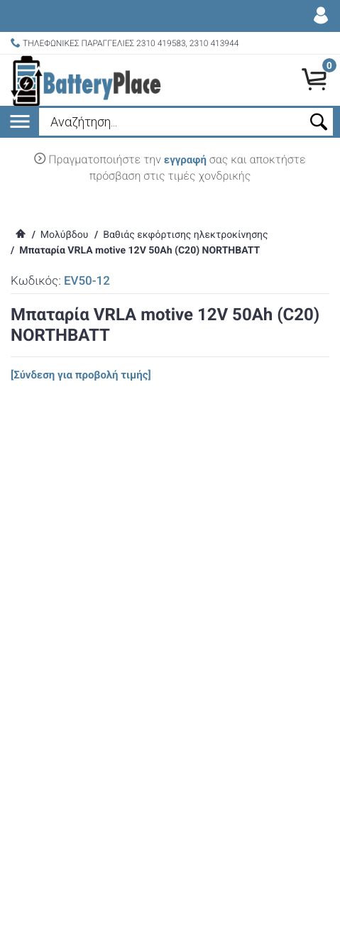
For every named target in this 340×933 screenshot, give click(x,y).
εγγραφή (185, 159)
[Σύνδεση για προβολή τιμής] (81, 375)
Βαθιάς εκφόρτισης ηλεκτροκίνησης (185, 235)
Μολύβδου (64, 235)
